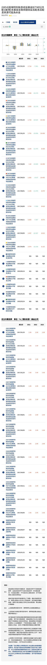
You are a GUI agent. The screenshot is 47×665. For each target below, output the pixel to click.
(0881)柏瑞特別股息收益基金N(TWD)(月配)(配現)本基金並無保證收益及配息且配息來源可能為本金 (11, 206)
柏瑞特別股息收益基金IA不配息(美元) (10, 271)
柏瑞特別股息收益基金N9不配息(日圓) (10, 309)
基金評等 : (9, 15)
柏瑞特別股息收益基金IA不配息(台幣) (10, 279)
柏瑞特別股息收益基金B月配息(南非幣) (10, 256)
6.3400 (7, 26)
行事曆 (8, 22)
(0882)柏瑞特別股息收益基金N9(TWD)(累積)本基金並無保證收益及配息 (11, 220)
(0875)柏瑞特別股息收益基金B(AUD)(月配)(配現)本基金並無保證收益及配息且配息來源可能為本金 (11, 148)
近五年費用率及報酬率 (27, 22)
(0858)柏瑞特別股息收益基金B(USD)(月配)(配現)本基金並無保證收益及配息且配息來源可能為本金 (11, 133)
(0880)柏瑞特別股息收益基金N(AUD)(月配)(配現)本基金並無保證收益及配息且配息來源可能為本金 (11, 191)
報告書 (15, 22)
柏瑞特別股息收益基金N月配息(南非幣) (10, 264)
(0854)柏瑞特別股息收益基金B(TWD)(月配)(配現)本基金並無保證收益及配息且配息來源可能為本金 (11, 79)
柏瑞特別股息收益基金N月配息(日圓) (10, 301)
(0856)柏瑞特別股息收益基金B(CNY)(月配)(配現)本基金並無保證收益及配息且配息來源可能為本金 (11, 106)
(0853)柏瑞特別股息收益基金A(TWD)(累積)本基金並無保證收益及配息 (11, 66)
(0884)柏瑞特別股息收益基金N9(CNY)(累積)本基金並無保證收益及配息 (11, 246)
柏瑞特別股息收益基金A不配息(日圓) (10, 286)
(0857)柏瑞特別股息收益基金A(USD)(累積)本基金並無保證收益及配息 (11, 120)
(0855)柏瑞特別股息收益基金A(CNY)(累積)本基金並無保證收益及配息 (11, 93)
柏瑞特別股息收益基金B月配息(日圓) (10, 294)
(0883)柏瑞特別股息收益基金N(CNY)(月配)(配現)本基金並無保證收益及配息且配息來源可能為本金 (11, 233)
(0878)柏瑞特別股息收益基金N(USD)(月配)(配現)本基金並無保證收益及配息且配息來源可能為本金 (11, 164)
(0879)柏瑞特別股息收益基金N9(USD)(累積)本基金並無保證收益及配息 (11, 177)
